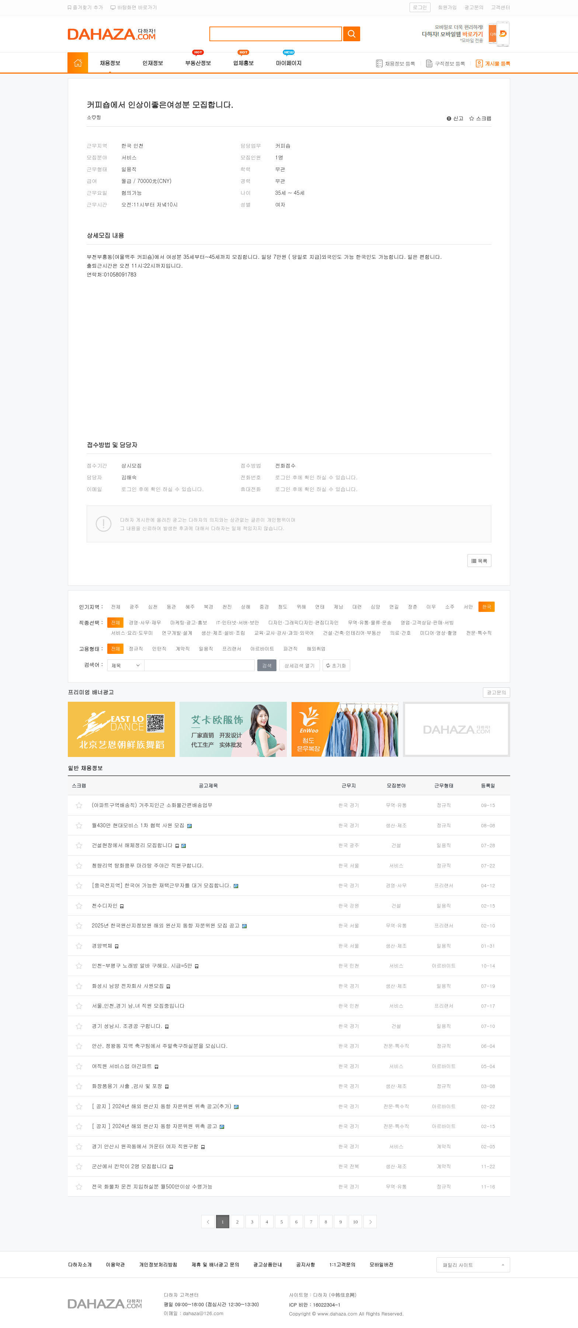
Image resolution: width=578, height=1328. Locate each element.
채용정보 (110, 63)
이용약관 (115, 1264)
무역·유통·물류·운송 (370, 622)
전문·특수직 (479, 632)
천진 (227, 606)
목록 (479, 560)
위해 (301, 606)
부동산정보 (198, 63)
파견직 (290, 648)
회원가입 (447, 7)
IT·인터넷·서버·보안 (238, 622)
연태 (320, 606)
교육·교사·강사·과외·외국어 (284, 632)
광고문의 (474, 7)
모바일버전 (381, 1264)
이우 (431, 606)
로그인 (420, 7)
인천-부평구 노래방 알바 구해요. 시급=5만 (142, 965)
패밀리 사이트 (458, 1264)
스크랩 (480, 118)
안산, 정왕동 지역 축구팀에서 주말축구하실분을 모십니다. (160, 1045)
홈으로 (77, 63)
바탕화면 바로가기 (134, 7)
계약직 (182, 648)
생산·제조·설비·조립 (223, 632)
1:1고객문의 (342, 1264)
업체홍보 (243, 63)
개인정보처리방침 (158, 1264)
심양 (375, 606)
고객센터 (500, 7)
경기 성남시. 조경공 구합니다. (127, 1025)
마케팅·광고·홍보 (188, 622)
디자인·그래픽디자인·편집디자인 (303, 622)
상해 (245, 606)
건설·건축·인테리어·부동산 (352, 632)
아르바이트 (262, 648)
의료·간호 (400, 632)
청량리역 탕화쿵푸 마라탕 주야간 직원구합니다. (147, 865)
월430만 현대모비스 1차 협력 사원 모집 (138, 825)
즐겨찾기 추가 (85, 7)
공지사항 (305, 1264)
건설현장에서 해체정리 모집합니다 (132, 845)
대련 (357, 606)
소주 (450, 606)
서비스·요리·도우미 (132, 632)
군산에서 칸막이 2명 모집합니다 (129, 1166)
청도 (283, 606)
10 (355, 1222)
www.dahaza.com (337, 1313)
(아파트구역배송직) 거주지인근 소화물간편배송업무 (152, 805)
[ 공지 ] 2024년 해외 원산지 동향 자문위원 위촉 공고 (154, 1126)
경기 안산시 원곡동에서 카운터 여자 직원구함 (145, 1146)
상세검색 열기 (300, 665)
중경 (264, 606)
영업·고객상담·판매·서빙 (427, 622)
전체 (116, 606)
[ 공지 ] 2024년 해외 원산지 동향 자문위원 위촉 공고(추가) (161, 1106)
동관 (171, 606)
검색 (351, 34)
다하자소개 (80, 1264)
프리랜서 (231, 648)
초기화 (339, 665)
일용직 (206, 648)
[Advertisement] (197, 348)
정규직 (136, 648)
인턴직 (159, 648)
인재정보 (152, 63)
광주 (134, 606)
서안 (468, 606)
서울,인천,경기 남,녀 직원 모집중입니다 (138, 1005)
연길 (394, 606)
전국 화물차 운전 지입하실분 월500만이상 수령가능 (152, 1186)
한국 (486, 606)
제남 (338, 606)
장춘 (413, 606)
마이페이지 (289, 63)
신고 (455, 118)
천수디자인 (105, 905)
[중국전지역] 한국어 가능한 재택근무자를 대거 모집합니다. (161, 885)
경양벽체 (102, 945)
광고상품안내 (267, 1264)
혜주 (190, 606)
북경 (208, 606)
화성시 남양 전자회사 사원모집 (128, 985)
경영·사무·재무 (145, 622)
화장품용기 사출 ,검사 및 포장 (127, 1085)
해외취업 (316, 648)
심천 (153, 606)
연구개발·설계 (177, 632)
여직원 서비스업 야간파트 (122, 1066)
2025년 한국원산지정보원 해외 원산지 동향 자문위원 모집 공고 (166, 925)
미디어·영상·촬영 (438, 632)
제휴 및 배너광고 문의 (215, 1264)
